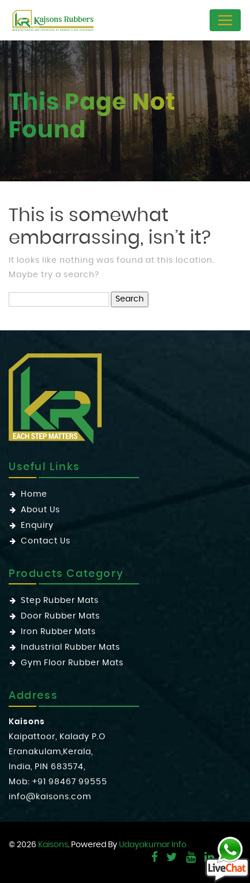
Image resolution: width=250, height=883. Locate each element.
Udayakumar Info (152, 845)
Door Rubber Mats (60, 616)
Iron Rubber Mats (58, 632)
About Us (40, 510)
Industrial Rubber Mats (70, 647)
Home (34, 494)
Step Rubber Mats (60, 601)
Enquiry (37, 525)
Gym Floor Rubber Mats (72, 663)
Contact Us (45, 541)
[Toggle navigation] (225, 20)
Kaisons (53, 845)
